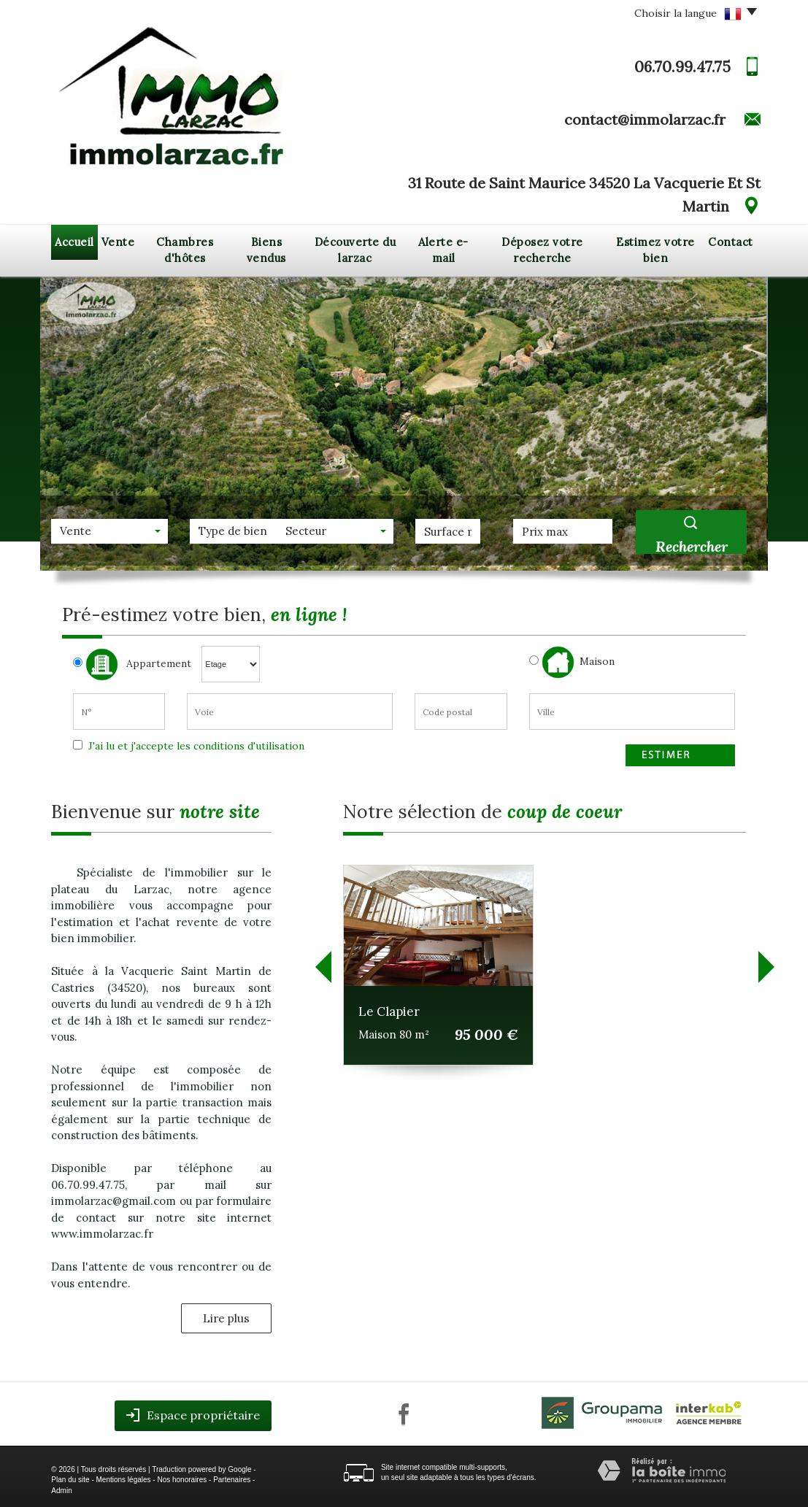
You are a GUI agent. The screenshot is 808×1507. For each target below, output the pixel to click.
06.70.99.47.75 (682, 67)
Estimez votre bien (655, 250)
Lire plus (226, 1318)
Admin (61, 1491)
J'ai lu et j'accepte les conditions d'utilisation (194, 745)
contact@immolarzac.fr (645, 119)
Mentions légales (123, 1480)
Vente (118, 242)
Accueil (74, 242)
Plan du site (70, 1480)
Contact (730, 242)
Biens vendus (266, 250)
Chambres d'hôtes (184, 250)
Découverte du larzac (355, 250)
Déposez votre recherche (542, 250)
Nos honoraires (182, 1480)
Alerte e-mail (443, 250)
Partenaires (231, 1480)
